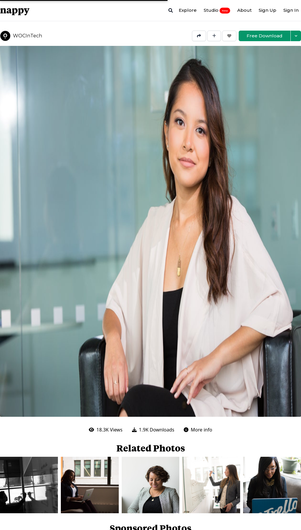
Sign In (291, 10)
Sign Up (267, 10)
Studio (217, 10)
